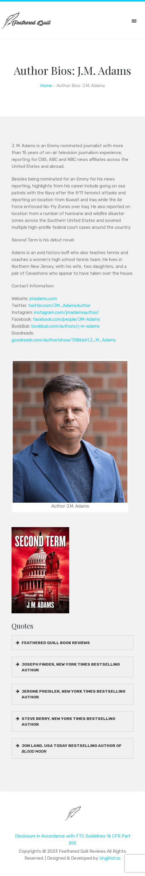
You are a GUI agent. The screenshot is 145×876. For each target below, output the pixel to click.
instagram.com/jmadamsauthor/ (66, 312)
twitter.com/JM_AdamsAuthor (59, 305)
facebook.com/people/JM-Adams (66, 319)
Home (46, 85)
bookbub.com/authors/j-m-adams (65, 326)
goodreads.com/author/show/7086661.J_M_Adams (64, 340)
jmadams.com (43, 298)
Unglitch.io (109, 858)
